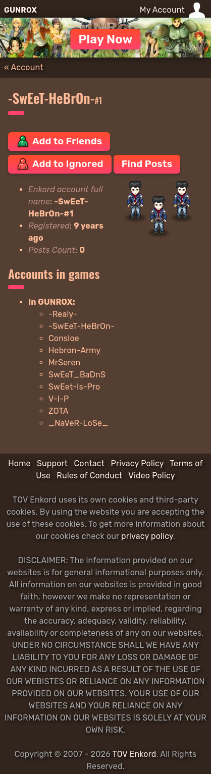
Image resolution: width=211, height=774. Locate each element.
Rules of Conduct (89, 475)
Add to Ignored (59, 164)
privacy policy (147, 536)
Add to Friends (59, 141)
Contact (89, 463)
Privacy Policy (137, 463)
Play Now (105, 39)
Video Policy (151, 475)
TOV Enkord (134, 754)
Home (19, 463)
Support (52, 463)
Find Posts (147, 164)
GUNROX (20, 10)
